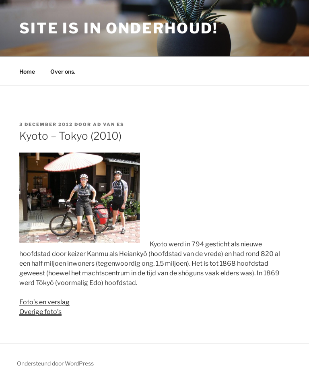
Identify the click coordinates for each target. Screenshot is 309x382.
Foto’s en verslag (44, 302)
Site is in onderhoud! (118, 28)
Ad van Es (108, 124)
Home (27, 71)
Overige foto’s (40, 312)
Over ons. (62, 71)
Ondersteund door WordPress (55, 363)
